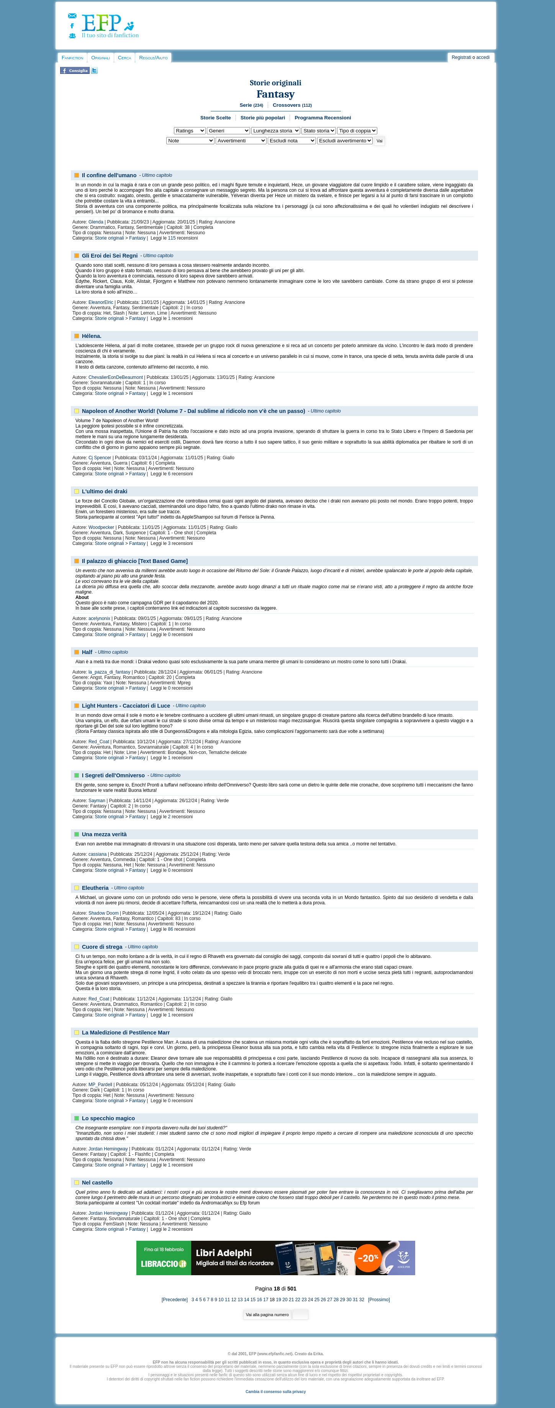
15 (252, 1299)
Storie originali (275, 82)
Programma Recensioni (323, 118)
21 (291, 1299)
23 (303, 1299)
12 (233, 1299)
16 (259, 1299)
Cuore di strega (102, 947)
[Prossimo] (377, 1299)
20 (284, 1299)
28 (336, 1299)
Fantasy (276, 94)
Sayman (96, 800)
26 (323, 1299)
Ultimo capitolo (157, 175)
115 (172, 238)
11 (227, 1299)
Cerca (124, 57)
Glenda (95, 222)
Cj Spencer (99, 457)
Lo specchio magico (108, 1118)
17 (265, 1299)
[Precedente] (177, 1299)
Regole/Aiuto (153, 57)
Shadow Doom (103, 913)
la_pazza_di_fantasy (109, 672)
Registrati (461, 57)
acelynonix (99, 618)
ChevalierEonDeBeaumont (115, 377)
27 (329, 1299)
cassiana (97, 854)
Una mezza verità (104, 834)
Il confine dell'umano (109, 175)
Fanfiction (72, 57)
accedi (483, 57)
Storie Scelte (215, 118)
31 (355, 1299)
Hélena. (92, 336)
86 (170, 929)
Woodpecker (101, 527)
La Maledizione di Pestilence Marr (126, 1032)
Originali (100, 57)
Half (87, 652)
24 (310, 1299)
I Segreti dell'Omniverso (113, 775)
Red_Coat (98, 741)
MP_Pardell (100, 1084)
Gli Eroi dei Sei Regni (110, 256)
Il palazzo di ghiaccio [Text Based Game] (135, 561)
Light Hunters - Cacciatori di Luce (126, 706)
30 (348, 1299)
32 (361, 1299)
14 (246, 1299)
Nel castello (97, 1183)
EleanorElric (100, 302)
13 (239, 1299)
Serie (252, 105)
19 (278, 1299)
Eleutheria (95, 888)
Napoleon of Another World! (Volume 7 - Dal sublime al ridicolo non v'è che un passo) (193, 411)
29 (342, 1299)
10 (220, 1299)
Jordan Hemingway (108, 1149)
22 (297, 1299)
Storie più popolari (263, 118)
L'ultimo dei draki (105, 491)
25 (316, 1299)
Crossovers (292, 105)
